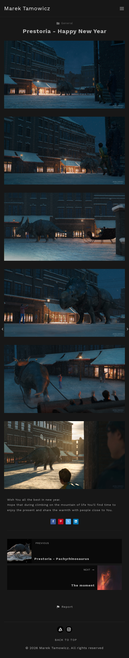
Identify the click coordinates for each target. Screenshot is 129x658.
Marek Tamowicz (27, 8)
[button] (64, 606)
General (64, 23)
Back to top (66, 639)
